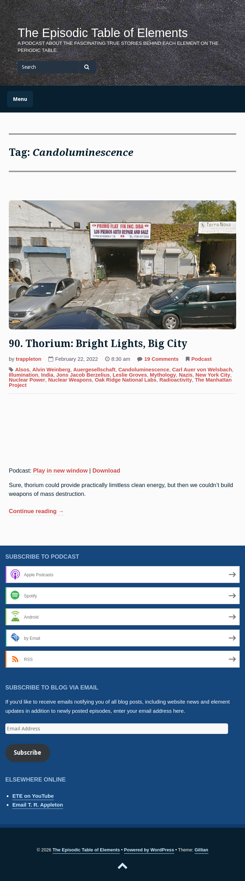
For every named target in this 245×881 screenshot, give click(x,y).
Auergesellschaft (94, 369)
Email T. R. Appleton (37, 805)
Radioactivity (175, 380)
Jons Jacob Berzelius (83, 375)
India (47, 375)
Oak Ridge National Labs (126, 380)
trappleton (29, 359)
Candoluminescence (143, 369)
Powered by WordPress (149, 849)
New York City (213, 375)
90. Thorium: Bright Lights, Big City (98, 344)
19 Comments (161, 359)
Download (106, 470)
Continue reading (36, 512)
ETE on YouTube (33, 796)
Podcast (201, 359)
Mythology (163, 375)
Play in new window (60, 470)
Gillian (201, 849)
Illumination (23, 375)
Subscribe (27, 752)
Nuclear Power (27, 380)
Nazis (186, 375)
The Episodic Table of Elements (103, 33)
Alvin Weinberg (51, 369)
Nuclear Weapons (70, 380)
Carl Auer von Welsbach (202, 369)
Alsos (22, 369)
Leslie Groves (129, 375)
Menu (20, 99)
